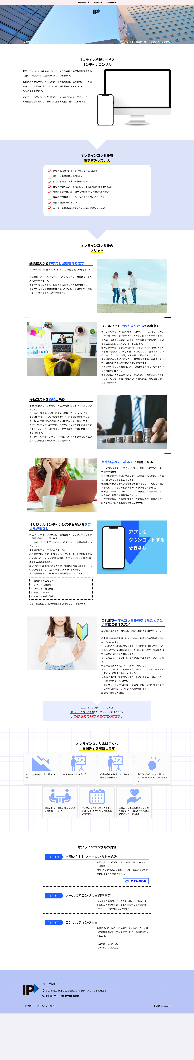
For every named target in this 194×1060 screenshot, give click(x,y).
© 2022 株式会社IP (162, 1052)
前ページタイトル (34, 41)
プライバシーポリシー (47, 1052)
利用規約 (28, 1052)
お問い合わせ (138, 881)
